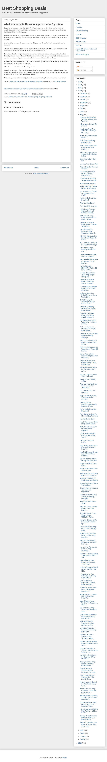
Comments (82, 70)
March (82, 733)
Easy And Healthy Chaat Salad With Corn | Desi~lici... (88, 397)
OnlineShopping (33, 97)
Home (36, 168)
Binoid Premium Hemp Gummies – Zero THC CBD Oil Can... (88, 690)
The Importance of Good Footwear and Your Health (88, 193)
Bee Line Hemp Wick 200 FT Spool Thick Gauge (88, 244)
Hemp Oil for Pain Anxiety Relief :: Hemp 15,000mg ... (88, 549)
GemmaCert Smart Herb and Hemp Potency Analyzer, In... (88, 616)
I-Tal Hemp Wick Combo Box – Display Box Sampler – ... (88, 589)
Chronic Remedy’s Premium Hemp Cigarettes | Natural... (88, 231)
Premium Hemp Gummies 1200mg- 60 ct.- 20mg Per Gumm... (88, 697)
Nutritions (79, 27)
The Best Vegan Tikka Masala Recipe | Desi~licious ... (87, 173)
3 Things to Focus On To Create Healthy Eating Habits (88, 154)
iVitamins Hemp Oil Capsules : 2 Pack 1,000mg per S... (87, 623)
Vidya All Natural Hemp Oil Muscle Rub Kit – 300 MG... (89, 569)
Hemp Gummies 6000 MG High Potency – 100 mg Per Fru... (89, 711)
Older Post (65, 168)
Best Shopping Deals (24, 8)
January (83, 739)
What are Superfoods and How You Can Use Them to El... (88, 386)
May (81, 115)
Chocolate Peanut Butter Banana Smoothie (88, 255)
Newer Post (8, 168)
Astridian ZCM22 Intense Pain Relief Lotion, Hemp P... (88, 596)
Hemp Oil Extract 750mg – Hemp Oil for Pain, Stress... (89, 508)
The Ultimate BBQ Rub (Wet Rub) (87, 392)
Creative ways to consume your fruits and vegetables (89, 490)
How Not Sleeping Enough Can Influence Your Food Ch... (89, 454)
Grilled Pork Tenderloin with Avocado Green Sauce (87, 435)
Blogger (64, 757)
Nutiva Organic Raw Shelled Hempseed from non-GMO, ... (89, 356)
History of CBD (81, 41)
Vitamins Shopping (82, 54)
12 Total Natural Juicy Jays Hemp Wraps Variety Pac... (87, 275)
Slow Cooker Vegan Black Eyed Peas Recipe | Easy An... (88, 447)
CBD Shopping (81, 38)
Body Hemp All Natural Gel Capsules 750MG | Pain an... (88, 542)
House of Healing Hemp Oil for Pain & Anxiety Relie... (88, 528)
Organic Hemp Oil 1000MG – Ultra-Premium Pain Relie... (88, 670)
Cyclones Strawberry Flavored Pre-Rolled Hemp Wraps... (87, 308)
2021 (80, 88)
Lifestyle (79, 34)
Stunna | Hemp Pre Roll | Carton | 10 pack (88, 375)
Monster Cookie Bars (87, 419)
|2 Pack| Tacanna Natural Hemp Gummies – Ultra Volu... (88, 643)
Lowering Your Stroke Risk (89, 164)
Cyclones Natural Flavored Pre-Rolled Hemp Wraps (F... (89, 335)
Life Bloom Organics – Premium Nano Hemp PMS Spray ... (88, 630)
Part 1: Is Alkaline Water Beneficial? (88, 410)
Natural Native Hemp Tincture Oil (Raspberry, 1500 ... (89, 603)
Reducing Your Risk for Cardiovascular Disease (89, 479)
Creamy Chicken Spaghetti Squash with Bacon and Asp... (88, 404)
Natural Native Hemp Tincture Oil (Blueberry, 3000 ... (88, 609)
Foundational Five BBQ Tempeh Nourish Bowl (88, 179)
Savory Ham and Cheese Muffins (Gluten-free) (88, 187)
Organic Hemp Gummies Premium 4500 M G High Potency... (88, 718)
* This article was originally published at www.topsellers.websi (23, 89)
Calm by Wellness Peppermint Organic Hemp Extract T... (87, 582)
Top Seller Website (60, 81)
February (83, 736)
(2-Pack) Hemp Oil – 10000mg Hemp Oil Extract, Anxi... (87, 302)
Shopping (42, 97)
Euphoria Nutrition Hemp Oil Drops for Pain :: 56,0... (88, 369)
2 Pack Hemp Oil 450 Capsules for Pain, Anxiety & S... (87, 677)
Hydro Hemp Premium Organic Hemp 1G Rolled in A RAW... (87, 211)
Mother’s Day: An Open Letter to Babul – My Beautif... (88, 535)
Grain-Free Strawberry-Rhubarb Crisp (88, 141)
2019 (80, 743)
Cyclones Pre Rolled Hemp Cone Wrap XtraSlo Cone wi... (87, 281)
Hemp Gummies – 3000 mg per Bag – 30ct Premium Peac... (88, 704)
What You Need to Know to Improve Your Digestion (26, 81)
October (83, 99)
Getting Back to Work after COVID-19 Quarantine (89, 474)
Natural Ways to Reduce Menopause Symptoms (88, 460)
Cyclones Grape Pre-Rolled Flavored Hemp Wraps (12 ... (88, 295)
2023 (80, 82)
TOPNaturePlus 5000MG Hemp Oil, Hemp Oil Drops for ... (88, 288)
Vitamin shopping (82, 31)
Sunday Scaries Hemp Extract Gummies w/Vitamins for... (87, 664)
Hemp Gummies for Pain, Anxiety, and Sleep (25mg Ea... (88, 496)
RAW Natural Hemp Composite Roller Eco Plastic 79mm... (88, 218)
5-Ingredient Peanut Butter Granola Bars (89, 484)
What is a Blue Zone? (87, 203)
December (84, 93)
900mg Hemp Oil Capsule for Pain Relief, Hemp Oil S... (88, 684)
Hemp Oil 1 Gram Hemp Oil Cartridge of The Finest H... (88, 657)
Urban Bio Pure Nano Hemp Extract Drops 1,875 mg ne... (87, 562)
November (84, 96)
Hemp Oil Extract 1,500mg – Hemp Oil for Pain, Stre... (89, 555)
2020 (80, 91)
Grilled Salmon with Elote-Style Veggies (88, 469)
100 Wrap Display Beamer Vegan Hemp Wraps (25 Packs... (89, 349)
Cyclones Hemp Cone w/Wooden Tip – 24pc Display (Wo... (88, 362)
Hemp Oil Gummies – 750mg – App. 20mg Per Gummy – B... (89, 650)
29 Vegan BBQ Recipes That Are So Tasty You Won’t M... (88, 119)
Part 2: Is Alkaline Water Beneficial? (88, 199)
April (82, 730)
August (82, 105)
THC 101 (79, 45)
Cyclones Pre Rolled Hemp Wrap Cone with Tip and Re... (88, 224)
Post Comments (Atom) (40, 173)
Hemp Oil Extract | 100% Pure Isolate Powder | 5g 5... (88, 522)
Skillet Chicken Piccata (87, 183)
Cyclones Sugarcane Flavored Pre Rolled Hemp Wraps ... (87, 329)
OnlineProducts (22, 97)
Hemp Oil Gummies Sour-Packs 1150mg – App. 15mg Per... (88, 724)
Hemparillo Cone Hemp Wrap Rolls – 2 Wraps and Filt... (88, 322)
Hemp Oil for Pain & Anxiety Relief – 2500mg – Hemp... (87, 636)
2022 (80, 85)
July (81, 108)
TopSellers (49, 97)
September (84, 102)
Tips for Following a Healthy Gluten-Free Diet (87, 249)
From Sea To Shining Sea (88, 206)
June (82, 112)
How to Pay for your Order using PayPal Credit (89, 423)
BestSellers (12, 97)
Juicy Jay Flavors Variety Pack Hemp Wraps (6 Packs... (88, 238)
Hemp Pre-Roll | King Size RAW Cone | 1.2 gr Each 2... (89, 261)
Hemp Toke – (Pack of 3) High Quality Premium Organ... (88, 342)
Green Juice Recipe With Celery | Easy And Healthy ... (88, 147)
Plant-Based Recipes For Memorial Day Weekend (89, 415)
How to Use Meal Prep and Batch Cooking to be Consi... (88, 131)
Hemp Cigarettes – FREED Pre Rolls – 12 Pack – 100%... (88, 268)
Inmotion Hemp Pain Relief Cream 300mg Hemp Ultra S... (87, 576)
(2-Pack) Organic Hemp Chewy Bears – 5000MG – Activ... (88, 515)
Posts (80, 67)
